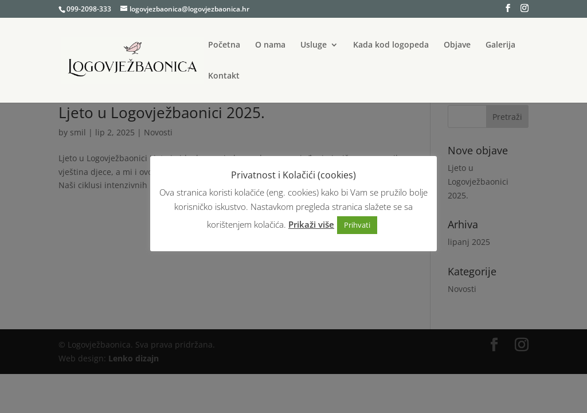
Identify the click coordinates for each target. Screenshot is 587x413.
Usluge (313, 45)
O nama (270, 45)
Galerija (500, 45)
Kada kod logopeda (391, 45)
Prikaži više (311, 224)
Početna (224, 45)
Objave (457, 45)
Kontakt (224, 76)
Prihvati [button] (357, 225)
